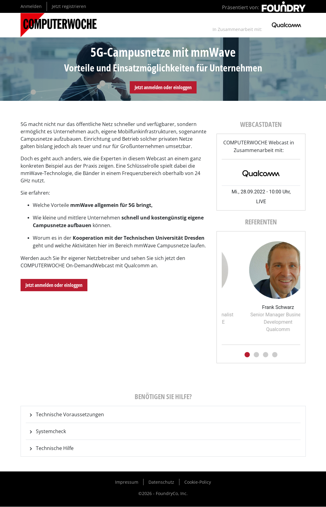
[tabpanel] (253, 281)
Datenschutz (161, 482)
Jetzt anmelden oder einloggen (163, 87)
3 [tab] (266, 355)
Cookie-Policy (197, 482)
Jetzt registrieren (69, 6)
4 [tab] (275, 355)
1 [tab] (247, 355)
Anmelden (31, 6)
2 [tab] (256, 355)
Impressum (126, 482)
